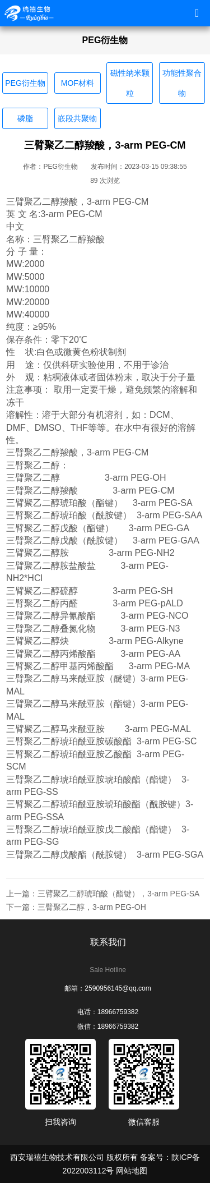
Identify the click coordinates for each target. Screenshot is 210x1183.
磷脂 (25, 118)
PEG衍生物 (25, 83)
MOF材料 (77, 83)
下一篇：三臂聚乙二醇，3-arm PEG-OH (76, 907)
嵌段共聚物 (77, 118)
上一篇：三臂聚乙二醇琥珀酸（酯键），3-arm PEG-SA (102, 893)
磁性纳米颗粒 (130, 83)
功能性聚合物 (182, 83)
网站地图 (131, 1170)
